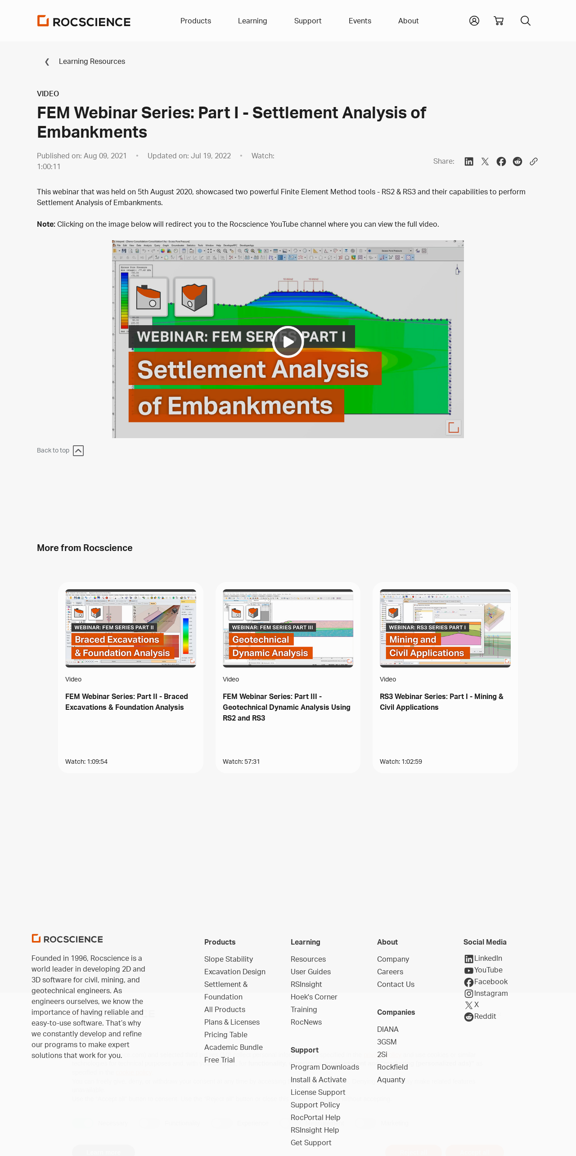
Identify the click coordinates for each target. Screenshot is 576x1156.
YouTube (483, 970)
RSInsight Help (315, 1129)
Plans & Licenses (232, 1021)
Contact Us (395, 984)
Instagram (486, 993)
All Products (224, 1009)
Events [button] (360, 20)
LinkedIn (483, 959)
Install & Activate (318, 1079)
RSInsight (306, 984)
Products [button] (195, 20)
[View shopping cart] (498, 20)
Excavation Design (235, 971)
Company (393, 958)
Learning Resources (81, 61)
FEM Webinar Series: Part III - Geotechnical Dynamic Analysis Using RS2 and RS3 (287, 707)
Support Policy (315, 1104)
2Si (382, 1054)
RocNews (306, 1021)
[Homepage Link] (84, 20)
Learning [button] (252, 20)
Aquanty (391, 1079)
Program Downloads (325, 1066)
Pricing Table (226, 1034)
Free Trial (219, 1059)
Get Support (311, 1142)
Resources (308, 958)
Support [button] (308, 20)
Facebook (486, 982)
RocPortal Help (316, 1117)
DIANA (388, 1029)
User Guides (311, 971)
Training (304, 1009)
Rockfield (392, 1066)
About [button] (408, 20)
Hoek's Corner (314, 996)
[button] (474, 19)
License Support (318, 1092)
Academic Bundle (233, 1047)
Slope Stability (228, 958)
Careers (390, 971)
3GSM (387, 1041)
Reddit (480, 1017)
